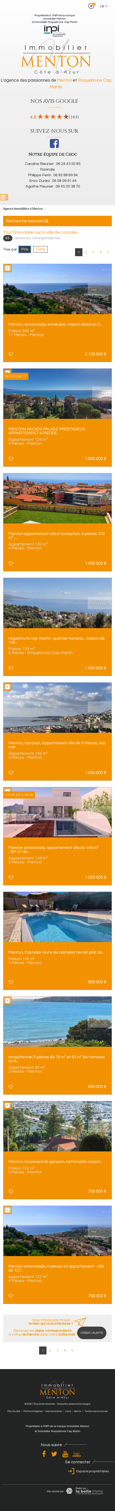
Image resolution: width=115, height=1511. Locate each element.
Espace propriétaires (87, 1471)
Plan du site (13, 1411)
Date (40, 249)
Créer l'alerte (92, 1332)
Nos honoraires (53, 1411)
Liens (68, 1411)
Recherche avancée (27, 221)
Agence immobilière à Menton (23, 208)
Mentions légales (32, 1411)
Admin (77, 1411)
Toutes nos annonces (96, 1411)
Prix (24, 249)
